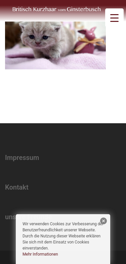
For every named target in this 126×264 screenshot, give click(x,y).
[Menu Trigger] (114, 17)
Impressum (22, 158)
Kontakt (17, 187)
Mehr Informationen (40, 254)
